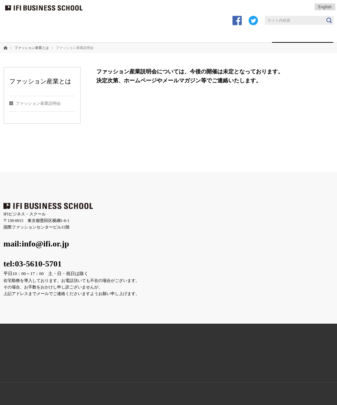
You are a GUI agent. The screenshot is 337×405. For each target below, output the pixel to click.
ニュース (11, 161)
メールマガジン (258, 5)
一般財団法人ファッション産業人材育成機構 (47, 393)
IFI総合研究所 (115, 393)
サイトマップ (177, 161)
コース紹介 (99, 34)
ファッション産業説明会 (38, 103)
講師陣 (257, 34)
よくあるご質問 (64, 161)
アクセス (34, 161)
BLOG (42, 363)
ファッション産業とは (302, 34)
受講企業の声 (99, 186)
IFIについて (23, 34)
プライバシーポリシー (139, 161)
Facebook (126, 363)
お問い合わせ (99, 161)
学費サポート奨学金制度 (210, 363)
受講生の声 (141, 34)
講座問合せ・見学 (203, 5)
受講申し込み (148, 5)
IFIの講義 (62, 34)
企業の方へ (182, 34)
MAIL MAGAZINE (295, 363)
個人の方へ (222, 34)
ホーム (5, 47)
